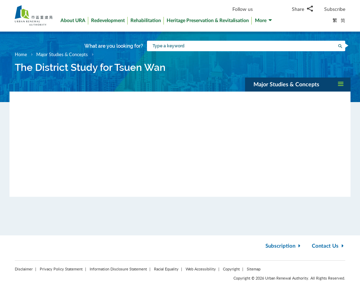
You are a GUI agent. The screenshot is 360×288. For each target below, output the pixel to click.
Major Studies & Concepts (62, 54)
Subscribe (334, 9)
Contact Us (328, 246)
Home (21, 54)
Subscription (283, 246)
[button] (263, 22)
